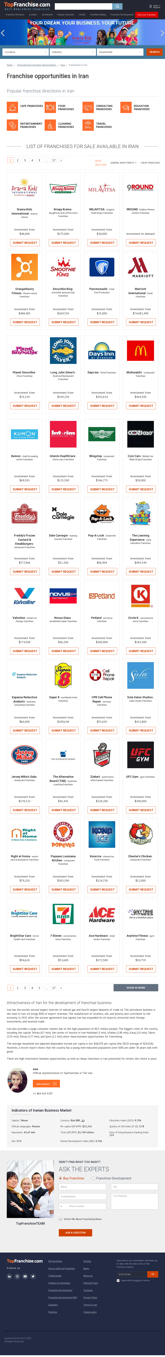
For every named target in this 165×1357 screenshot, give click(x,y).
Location (33, 15)
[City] (134, 1188)
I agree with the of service (133, 1282)
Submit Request (25, 243)
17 (54, 160)
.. (46, 160)
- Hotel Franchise (107, 373)
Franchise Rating (98, 15)
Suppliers (53, 1306)
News (86, 1270)
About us (88, 1277)
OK (152, 1276)
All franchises (55, 1263)
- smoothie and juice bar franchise (63, 293)
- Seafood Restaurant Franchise (64, 376)
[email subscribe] (132, 1276)
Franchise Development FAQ (62, 1299)
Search (155, 52)
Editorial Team (90, 1285)
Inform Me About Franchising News (80, 1221)
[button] (153, 7)
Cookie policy (90, 1314)
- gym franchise (147, 778)
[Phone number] (82, 1208)
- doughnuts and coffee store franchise (63, 213)
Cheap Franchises (150, 162)
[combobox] (25, 52)
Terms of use (90, 1306)
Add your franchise (147, 15)
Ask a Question (75, 1234)
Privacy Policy (90, 1299)
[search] (84, 7)
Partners (52, 1314)
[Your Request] (134, 1203)
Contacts (88, 1292)
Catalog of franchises (59, 1285)
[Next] (61, 160)
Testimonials (54, 1277)
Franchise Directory (15, 15)
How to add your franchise (61, 1270)
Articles (87, 1263)
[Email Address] (82, 1198)
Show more (136, 989)
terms (137, 1282)
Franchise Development (122, 15)
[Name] (82, 1188)
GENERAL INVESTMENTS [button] (123, 162)
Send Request (43, 1086)
